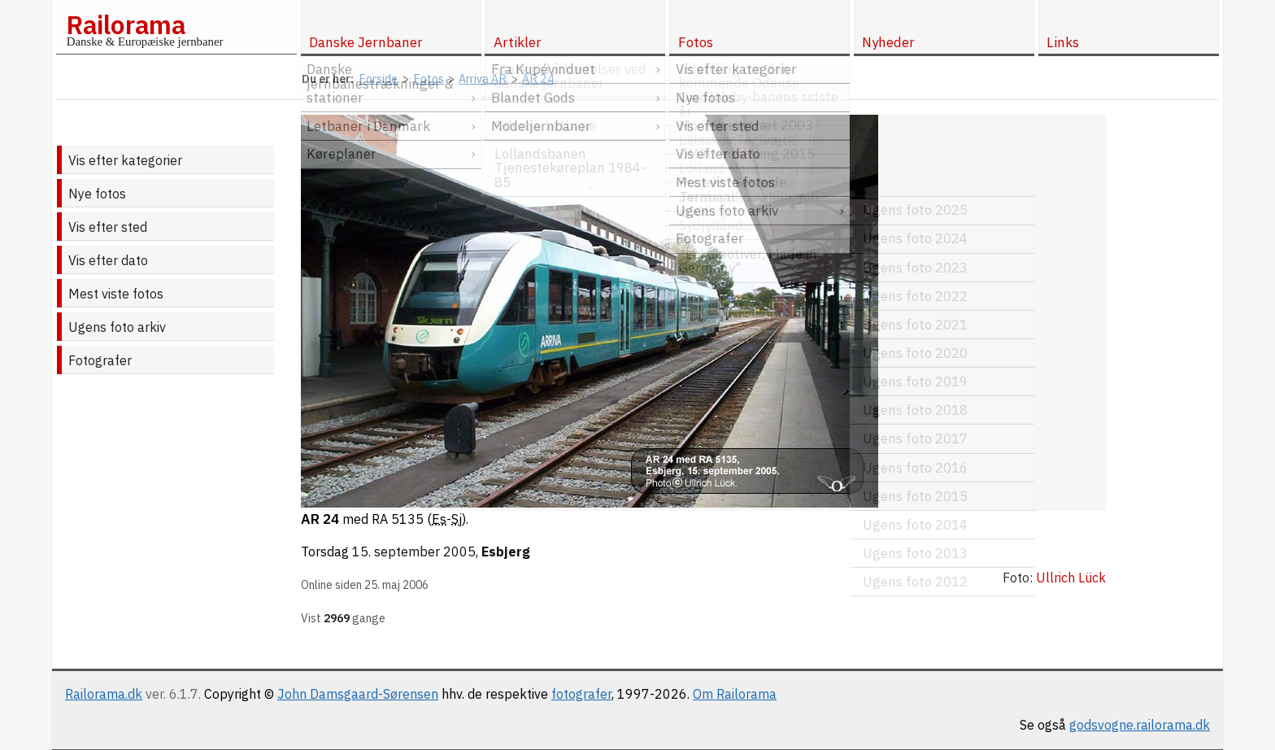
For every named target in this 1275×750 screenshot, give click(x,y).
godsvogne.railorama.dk (1139, 725)
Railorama (125, 24)
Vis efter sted (107, 227)
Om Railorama (735, 694)
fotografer (581, 694)
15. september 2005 (414, 551)
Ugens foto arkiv (117, 327)
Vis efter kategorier (125, 160)
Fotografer (100, 360)
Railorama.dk (103, 694)
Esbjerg (505, 551)
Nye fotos (97, 193)
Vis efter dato (108, 260)
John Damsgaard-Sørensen (357, 694)
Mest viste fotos (115, 294)
